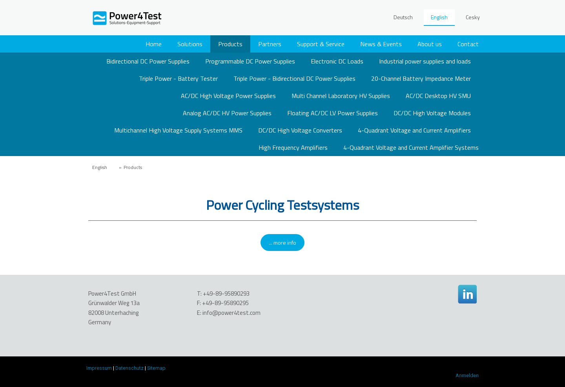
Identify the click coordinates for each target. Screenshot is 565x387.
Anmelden (467, 375)
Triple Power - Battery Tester (178, 78)
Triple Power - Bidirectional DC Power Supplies (294, 78)
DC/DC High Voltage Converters (300, 130)
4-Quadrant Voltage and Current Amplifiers (414, 130)
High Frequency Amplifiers (293, 147)
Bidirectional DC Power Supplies (148, 61)
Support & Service (320, 44)
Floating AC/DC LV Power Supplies (332, 113)
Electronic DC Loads (337, 61)
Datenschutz (129, 368)
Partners (269, 44)
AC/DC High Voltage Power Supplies (228, 95)
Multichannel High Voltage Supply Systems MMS (178, 130)
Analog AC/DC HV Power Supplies (227, 113)
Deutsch (403, 17)
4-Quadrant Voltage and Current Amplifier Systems (411, 147)
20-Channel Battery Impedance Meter (421, 78)
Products (230, 44)
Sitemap (156, 368)
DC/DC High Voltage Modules (432, 113)
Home (154, 44)
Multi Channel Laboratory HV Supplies (341, 95)
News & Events (381, 44)
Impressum (99, 368)
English (439, 17)
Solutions (189, 44)
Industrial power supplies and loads (425, 61)
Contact (468, 44)
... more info (282, 242)
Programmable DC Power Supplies (250, 61)
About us (429, 44)
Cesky (473, 17)
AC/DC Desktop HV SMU (438, 95)
